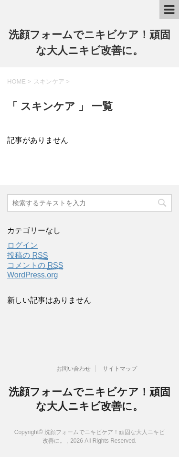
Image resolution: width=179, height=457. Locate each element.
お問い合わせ (73, 368)
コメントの (35, 265)
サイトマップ (120, 368)
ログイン (22, 245)
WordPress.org (32, 275)
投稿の (27, 255)
